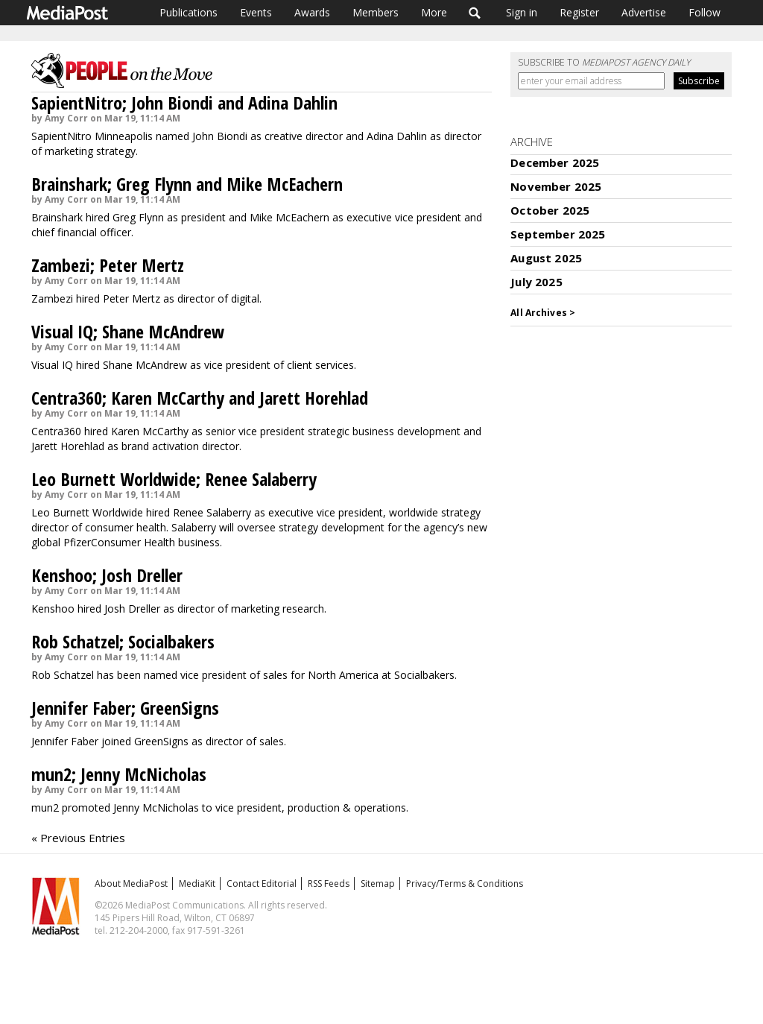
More (434, 12)
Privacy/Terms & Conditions (464, 883)
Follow (704, 12)
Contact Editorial (262, 883)
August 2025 (546, 257)
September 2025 (557, 234)
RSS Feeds (328, 883)
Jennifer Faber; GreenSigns (125, 707)
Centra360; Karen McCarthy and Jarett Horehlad (199, 397)
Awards (312, 12)
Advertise (643, 12)
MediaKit (197, 883)
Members (375, 12)
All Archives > (542, 312)
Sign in (521, 12)
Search (475, 12)
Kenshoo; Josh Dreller (107, 575)
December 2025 (554, 162)
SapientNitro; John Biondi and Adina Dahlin (184, 102)
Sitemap (378, 883)
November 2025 (555, 186)
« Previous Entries (78, 837)
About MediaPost (131, 883)
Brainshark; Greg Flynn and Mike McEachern (187, 183)
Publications (188, 12)
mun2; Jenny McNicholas (118, 774)
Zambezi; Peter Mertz (107, 265)
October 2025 (549, 210)
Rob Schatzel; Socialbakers (123, 641)
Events (256, 12)
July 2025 (536, 281)
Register (579, 12)
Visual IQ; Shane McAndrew (127, 331)
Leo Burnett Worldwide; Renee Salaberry (174, 479)
